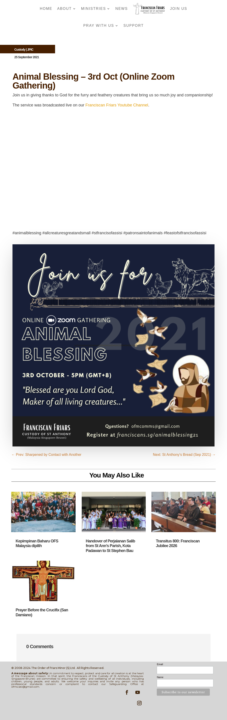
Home (46, 8)
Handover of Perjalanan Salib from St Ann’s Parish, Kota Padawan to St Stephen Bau (110, 546)
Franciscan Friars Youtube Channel (116, 105)
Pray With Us (98, 25)
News (121, 8)
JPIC (30, 49)
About (64, 8)
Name (160, 677)
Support (134, 25)
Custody (19, 49)
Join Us (178, 8)
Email (160, 664)
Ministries (93, 8)
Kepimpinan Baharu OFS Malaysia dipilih (37, 543)
